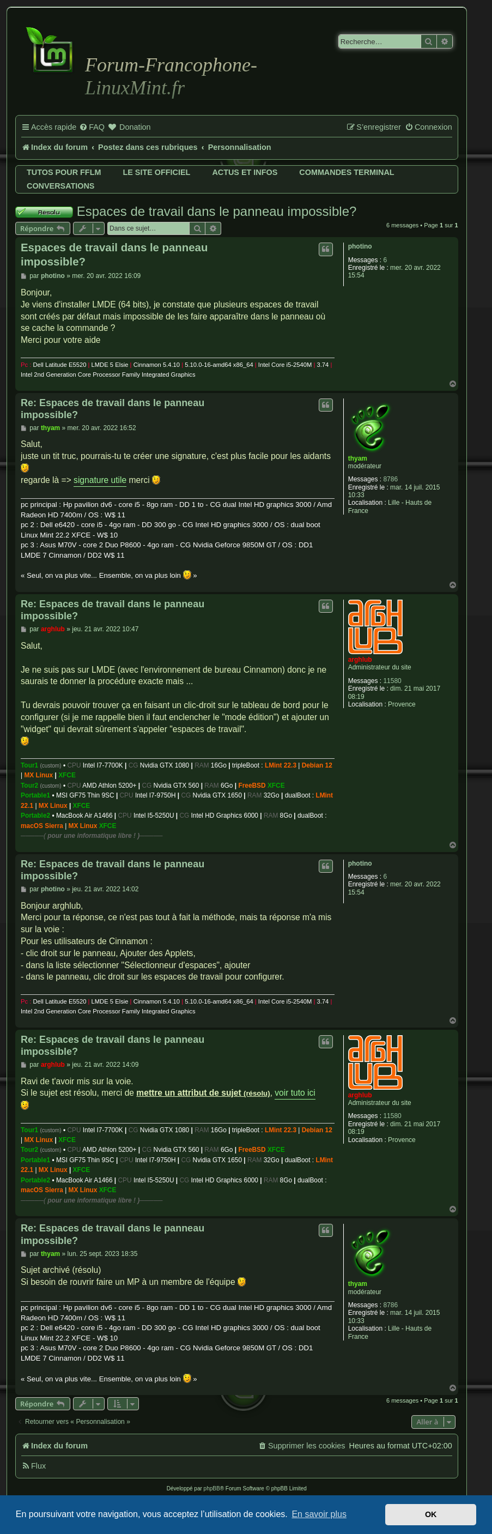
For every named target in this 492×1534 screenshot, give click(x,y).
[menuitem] (92, 127)
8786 (390, 479)
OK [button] (431, 1514)
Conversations (60, 186)
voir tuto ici (295, 1092)
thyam (357, 458)
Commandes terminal (346, 172)
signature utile (100, 480)
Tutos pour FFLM (64, 172)
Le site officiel (156, 172)
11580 (392, 681)
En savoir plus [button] (319, 1514)
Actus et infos (244, 172)
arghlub (360, 659)
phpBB (212, 1488)
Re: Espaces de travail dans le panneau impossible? (112, 409)
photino (360, 246)
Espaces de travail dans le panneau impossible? (217, 211)
